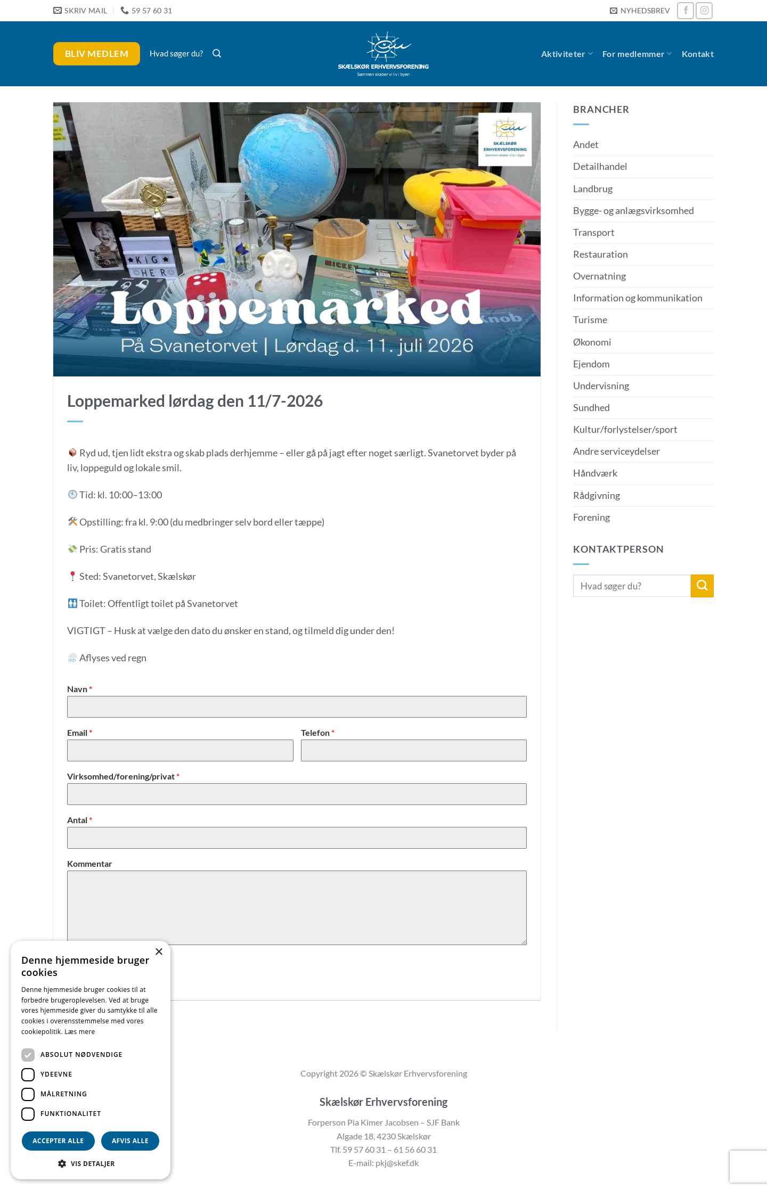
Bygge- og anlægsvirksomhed (633, 210)
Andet (586, 144)
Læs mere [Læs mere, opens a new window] (79, 1031)
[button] (640, 11)
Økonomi (592, 342)
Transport (594, 232)
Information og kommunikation (638, 297)
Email (79, 732)
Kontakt (698, 53)
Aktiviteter (567, 53)
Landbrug (593, 188)
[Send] (702, 586)
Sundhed (591, 407)
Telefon (317, 732)
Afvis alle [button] (130, 1140)
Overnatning (599, 276)
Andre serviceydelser (616, 451)
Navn (79, 689)
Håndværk (595, 473)
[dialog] (90, 1060)
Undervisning (601, 385)
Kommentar (89, 863)
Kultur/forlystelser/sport (625, 429)
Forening (591, 517)
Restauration (600, 254)
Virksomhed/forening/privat (123, 776)
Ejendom (591, 364)
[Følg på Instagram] (704, 10)
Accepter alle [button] (58, 1140)
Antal (79, 820)
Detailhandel (600, 166)
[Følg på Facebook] (685, 10)
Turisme (590, 319)
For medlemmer (637, 53)
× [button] (158, 952)
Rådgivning (596, 495)
